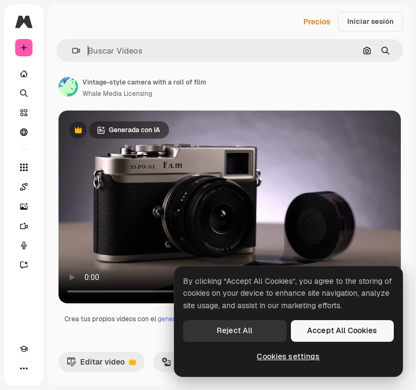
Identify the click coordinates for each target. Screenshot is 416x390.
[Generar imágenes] (23, 206)
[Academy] (23, 349)
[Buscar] (23, 93)
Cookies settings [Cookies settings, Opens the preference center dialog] (288, 356)
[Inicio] (23, 73)
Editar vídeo (101, 364)
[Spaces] (23, 187)
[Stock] (23, 112)
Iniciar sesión (370, 21)
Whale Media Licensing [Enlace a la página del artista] (117, 93)
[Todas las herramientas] (23, 167)
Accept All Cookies (342, 330)
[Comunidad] (23, 132)
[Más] (23, 368)
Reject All (234, 330)
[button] (72, 51)
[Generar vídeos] (23, 226)
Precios (316, 22)
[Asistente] (23, 265)
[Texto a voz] (23, 245)
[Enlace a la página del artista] (68, 86)
